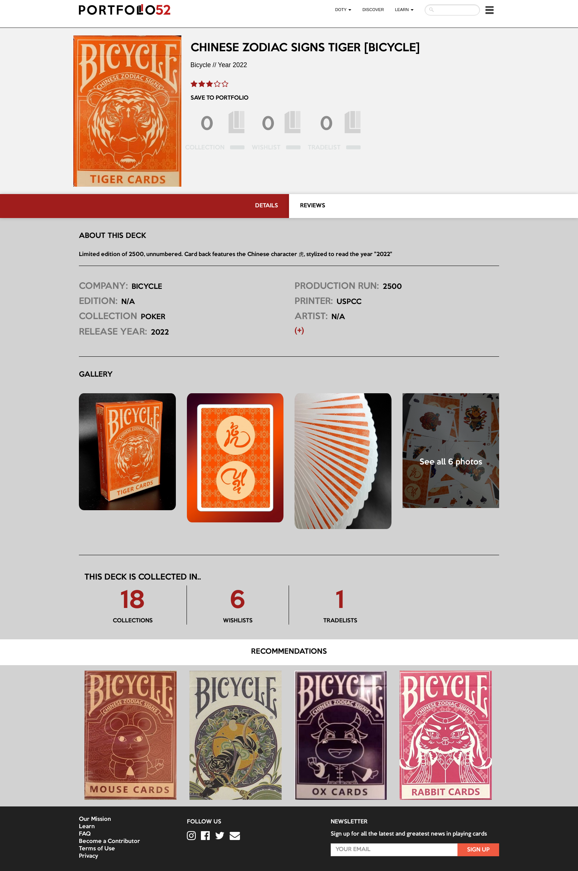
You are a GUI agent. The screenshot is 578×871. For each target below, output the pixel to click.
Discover (373, 9)
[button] (489, 10)
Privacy (88, 856)
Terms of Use (97, 848)
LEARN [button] (404, 9)
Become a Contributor (109, 841)
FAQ (85, 834)
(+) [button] (299, 331)
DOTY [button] (343, 9)
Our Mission (95, 819)
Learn (87, 826)
